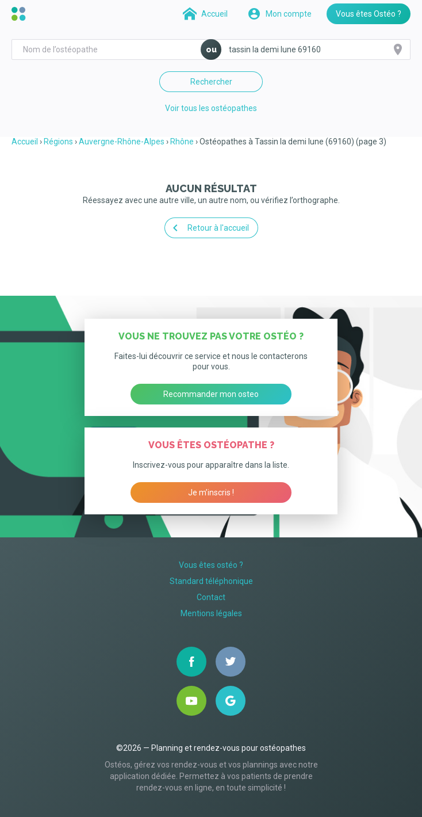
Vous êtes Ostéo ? (368, 13)
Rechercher (211, 81)
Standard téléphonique (211, 581)
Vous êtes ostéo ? (211, 565)
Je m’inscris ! (211, 492)
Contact (211, 597)
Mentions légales (211, 613)
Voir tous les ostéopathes (211, 108)
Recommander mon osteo (211, 394)
